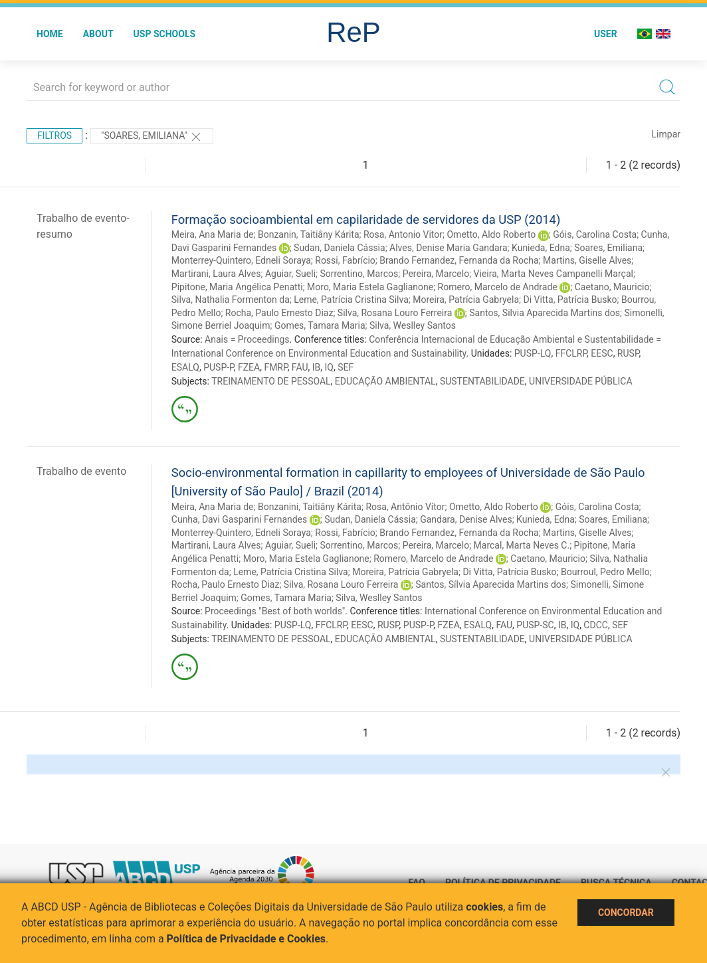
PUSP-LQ (533, 353)
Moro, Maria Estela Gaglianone (370, 287)
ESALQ (185, 367)
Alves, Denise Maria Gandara (448, 247)
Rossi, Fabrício (345, 260)
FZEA (249, 367)
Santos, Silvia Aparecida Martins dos (544, 312)
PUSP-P (218, 367)
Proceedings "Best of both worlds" (275, 611)
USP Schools (165, 34)
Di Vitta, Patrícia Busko (570, 299)
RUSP (628, 353)
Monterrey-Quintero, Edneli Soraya (241, 260)
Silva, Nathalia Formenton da (230, 299)
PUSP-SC (535, 625)
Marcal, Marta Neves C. (522, 545)
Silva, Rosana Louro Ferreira (395, 312)
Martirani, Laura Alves (216, 273)
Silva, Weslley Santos (412, 325)
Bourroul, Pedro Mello (605, 572)
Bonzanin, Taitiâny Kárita (308, 234)
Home (50, 34)
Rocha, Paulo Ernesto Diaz (279, 312)
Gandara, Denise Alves (466, 519)
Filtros (54, 135)
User (605, 34)
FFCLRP (571, 353)
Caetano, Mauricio (612, 287)
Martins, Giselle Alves (587, 260)
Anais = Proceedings (247, 339)
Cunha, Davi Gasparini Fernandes (239, 519)
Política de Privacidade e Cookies (246, 938)
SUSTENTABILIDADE (482, 381)
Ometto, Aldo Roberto (491, 234)
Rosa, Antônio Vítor (405, 506)
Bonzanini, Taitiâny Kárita (309, 506)
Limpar (666, 134)
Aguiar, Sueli (290, 273)
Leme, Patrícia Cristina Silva (351, 299)
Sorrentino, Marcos (359, 273)
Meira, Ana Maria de (212, 234)
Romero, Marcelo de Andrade (497, 287)
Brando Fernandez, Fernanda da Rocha (458, 260)
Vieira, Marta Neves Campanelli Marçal (553, 273)
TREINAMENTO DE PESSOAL (270, 381)
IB (316, 367)
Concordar (626, 912)
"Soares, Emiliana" (152, 136)
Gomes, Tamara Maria (319, 325)
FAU (300, 367)
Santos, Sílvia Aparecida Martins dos (490, 584)
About (98, 34)
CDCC (595, 625)
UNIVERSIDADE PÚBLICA (581, 381)
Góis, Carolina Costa (595, 234)
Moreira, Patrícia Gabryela (466, 299)
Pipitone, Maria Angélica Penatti (237, 287)
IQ (329, 367)
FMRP (275, 367)
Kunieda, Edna (541, 247)
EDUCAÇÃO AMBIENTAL (385, 381)
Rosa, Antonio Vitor (403, 234)
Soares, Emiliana (608, 247)
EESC (602, 353)
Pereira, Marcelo (436, 273)
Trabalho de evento (81, 471)
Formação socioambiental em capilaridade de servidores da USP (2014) (366, 219)
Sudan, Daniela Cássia (339, 247)
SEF (346, 367)
